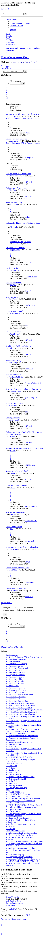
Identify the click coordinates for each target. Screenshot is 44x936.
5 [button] (6, 94)
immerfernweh (18, 62)
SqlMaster (13, 116)
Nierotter (12, 436)
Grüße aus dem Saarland (15, 403)
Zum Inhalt (5, 9)
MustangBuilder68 (16, 377)
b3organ (28, 158)
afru (11, 529)
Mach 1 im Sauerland (14, 527)
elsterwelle (29, 62)
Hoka (11, 348)
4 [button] (6, 92)
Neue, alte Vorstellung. (14, 202)
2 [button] (6, 88)
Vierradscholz (30, 521)
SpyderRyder (30, 541)
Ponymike (14, 204)
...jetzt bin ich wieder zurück (16, 485)
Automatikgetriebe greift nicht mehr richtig (22, 547)
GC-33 (28, 182)
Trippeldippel (15, 250)
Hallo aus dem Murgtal (14, 360)
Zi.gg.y (28, 262)
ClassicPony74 (14, 313)
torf (35, 62)
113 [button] (7, 98)
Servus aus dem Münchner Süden (18, 174)
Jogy (27, 562)
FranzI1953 (13, 549)
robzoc (12, 473)
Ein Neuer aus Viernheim (15, 248)
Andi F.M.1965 (15, 334)
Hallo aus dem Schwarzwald (16, 188)
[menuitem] (20, 23)
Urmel (27, 133)
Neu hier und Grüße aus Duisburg (18, 346)
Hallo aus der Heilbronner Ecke (17, 568)
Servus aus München (13, 375)
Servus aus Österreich (14, 283)
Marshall (13, 227)
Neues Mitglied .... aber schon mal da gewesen (23, 389)
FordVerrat (13, 299)
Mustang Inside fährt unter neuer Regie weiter (23, 114)
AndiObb (13, 176)
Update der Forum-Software (16, 139)
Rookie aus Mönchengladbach (17, 471)
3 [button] (6, 90)
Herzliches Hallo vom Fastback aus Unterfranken (24, 449)
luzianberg (13, 363)
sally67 (28, 196)
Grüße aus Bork (11, 297)
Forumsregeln (6, 66)
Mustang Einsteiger (13, 418)
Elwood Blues (14, 270)
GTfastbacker (30, 506)
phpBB (13, 909)
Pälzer (27, 217)
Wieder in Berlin (12, 268)
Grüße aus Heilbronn (13, 332)
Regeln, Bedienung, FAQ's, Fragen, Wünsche (23, 118)
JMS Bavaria (30, 465)
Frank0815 (13, 570)
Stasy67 (13, 285)
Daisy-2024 (14, 420)
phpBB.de (27, 915)
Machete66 (14, 590)
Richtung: (27, 610)
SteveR (12, 451)
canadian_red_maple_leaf (20, 242)
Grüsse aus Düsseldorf (14, 311)
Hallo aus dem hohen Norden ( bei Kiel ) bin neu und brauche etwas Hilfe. (24, 433)
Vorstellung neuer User (15, 57)
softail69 (28, 369)
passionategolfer (16, 391)
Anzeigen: (12, 608)
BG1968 (13, 514)
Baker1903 (13, 406)
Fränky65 (29, 582)
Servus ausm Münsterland (15, 512)
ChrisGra (12, 190)
